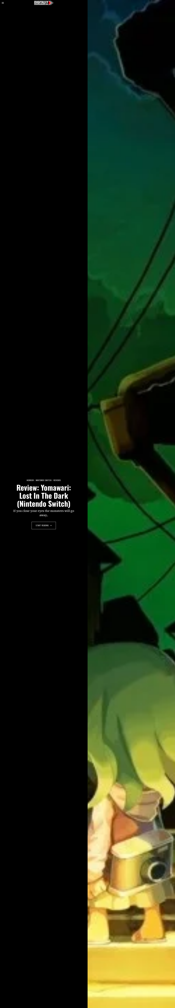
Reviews (57, 480)
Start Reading (44, 525)
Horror (30, 480)
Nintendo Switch (44, 480)
